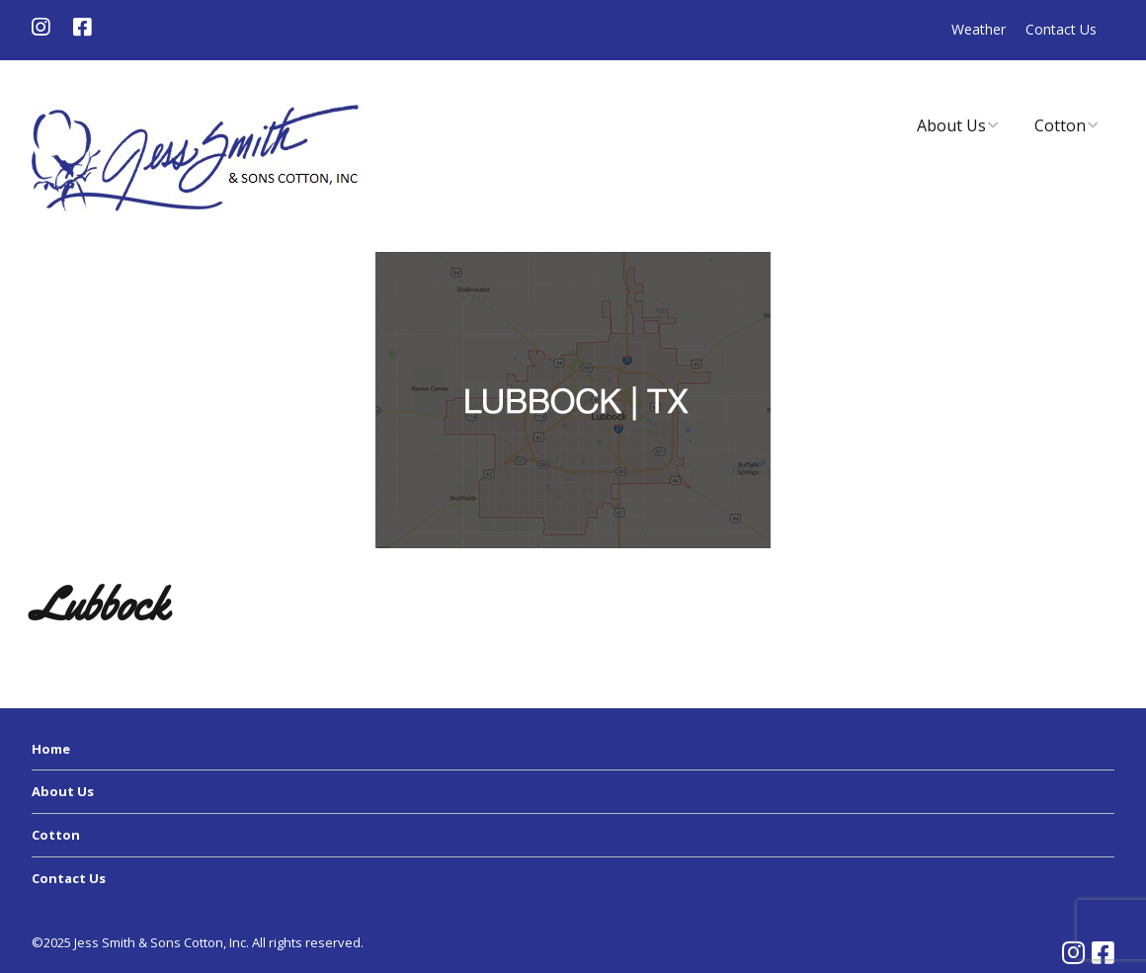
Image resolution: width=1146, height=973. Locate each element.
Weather (978, 29)
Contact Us (1061, 29)
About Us (951, 125)
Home (51, 749)
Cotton (1060, 125)
